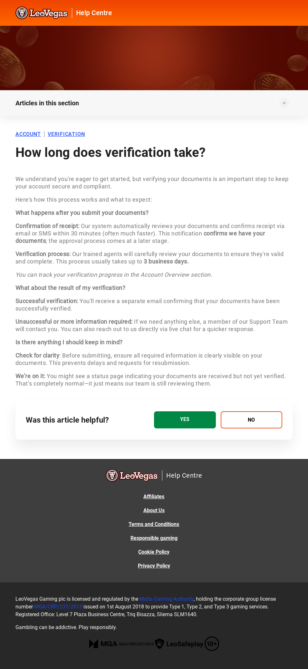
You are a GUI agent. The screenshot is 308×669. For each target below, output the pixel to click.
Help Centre (94, 13)
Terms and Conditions (154, 524)
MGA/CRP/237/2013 (58, 607)
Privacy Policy (154, 566)
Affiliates (153, 496)
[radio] (185, 419)
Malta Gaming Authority (167, 599)
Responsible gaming (154, 538)
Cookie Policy (153, 552)
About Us (154, 510)
